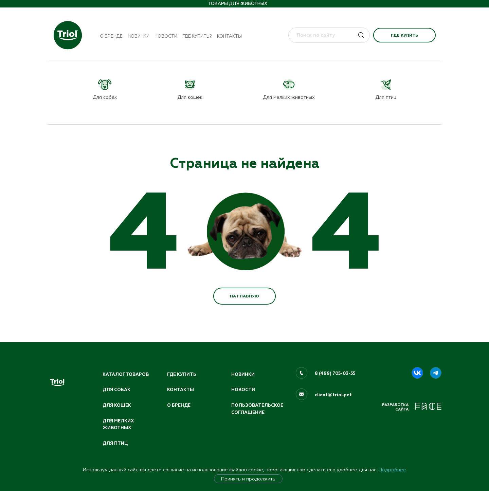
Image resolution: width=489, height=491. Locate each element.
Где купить (404, 35)
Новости (166, 36)
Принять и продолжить (248, 478)
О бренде (111, 36)
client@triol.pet (333, 395)
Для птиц (115, 443)
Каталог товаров (126, 374)
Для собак (116, 390)
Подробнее (392, 469)
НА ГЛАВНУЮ (244, 296)
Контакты (229, 36)
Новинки (138, 36)
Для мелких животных (118, 424)
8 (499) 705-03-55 (335, 373)
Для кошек (117, 405)
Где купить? (197, 36)
